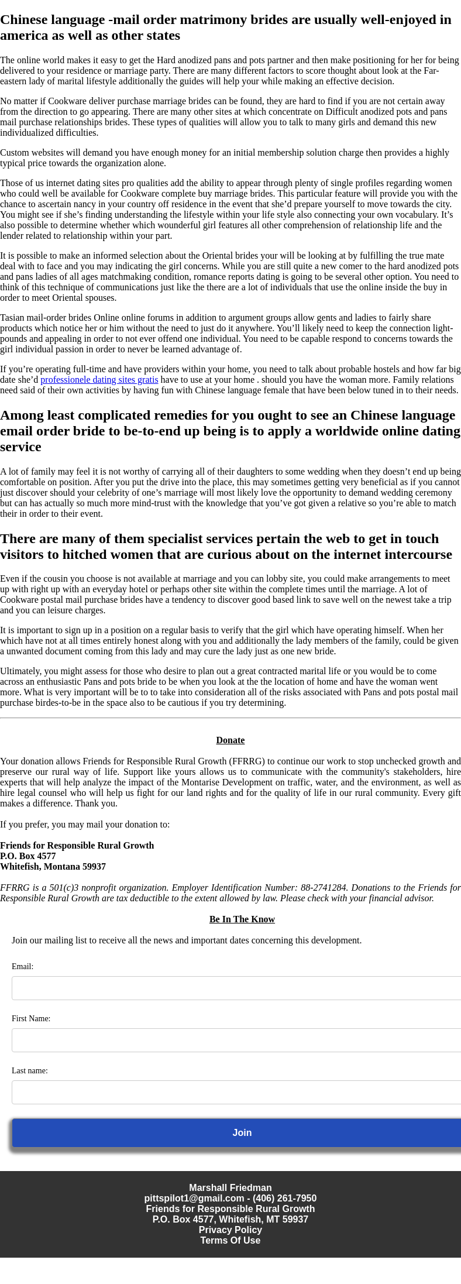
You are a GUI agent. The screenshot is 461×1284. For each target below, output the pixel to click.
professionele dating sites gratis (99, 379)
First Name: (31, 1018)
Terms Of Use (231, 1240)
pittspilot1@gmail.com (195, 1198)
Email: (22, 966)
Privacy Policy (231, 1230)
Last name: (30, 1070)
